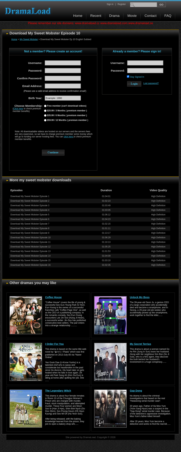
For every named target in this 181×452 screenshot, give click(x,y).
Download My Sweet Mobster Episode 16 (30, 265)
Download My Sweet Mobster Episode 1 (29, 196)
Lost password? (151, 83)
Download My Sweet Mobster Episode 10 (30, 237)
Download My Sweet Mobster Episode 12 (30, 246)
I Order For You (54, 343)
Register (122, 4)
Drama (114, 16)
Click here (18, 108)
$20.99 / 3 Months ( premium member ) (66, 110)
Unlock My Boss (140, 297)
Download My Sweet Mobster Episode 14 (30, 256)
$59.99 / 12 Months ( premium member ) (67, 120)
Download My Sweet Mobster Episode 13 (30, 251)
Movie (132, 16)
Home (77, 16)
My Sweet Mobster (29, 39)
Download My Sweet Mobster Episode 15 (30, 260)
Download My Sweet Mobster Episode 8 (29, 228)
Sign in (110, 4)
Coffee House (53, 297)
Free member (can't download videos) (66, 106)
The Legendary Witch (58, 390)
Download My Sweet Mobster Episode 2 (29, 201)
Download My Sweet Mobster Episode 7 (29, 224)
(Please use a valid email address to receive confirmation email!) (55, 91)
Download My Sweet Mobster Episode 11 (30, 242)
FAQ (167, 16)
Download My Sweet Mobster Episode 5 (29, 214)
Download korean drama (29, 11)
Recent (95, 16)
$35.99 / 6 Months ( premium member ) (66, 115)
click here (69, 136)
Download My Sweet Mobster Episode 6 (29, 219)
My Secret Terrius (140, 343)
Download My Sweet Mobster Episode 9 (29, 233)
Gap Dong (136, 390)
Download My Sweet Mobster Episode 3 (29, 205)
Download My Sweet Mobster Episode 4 (29, 210)
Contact (151, 16)
